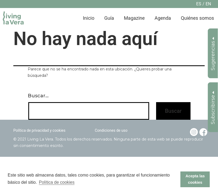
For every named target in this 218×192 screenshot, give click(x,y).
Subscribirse (213, 107)
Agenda (162, 18)
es (198, 3)
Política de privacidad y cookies (39, 130)
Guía (109, 18)
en (208, 3)
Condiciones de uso (111, 130)
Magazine (134, 18)
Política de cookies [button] (56, 182)
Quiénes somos (197, 18)
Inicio (88, 18)
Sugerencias (213, 53)
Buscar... (38, 96)
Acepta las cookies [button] (195, 179)
